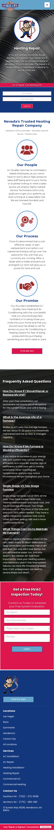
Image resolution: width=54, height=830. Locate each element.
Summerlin (9, 727)
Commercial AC (12, 778)
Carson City (9, 738)
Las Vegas (8, 716)
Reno (6, 722)
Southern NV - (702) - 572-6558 (21, 796)
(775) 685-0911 (27, 364)
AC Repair (8, 762)
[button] (47, 5)
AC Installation (11, 756)
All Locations (10, 744)
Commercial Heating (14, 784)
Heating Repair (11, 773)
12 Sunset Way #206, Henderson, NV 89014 (22, 809)
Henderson (9, 733)
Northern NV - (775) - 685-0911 (20, 802)
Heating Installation (13, 767)
